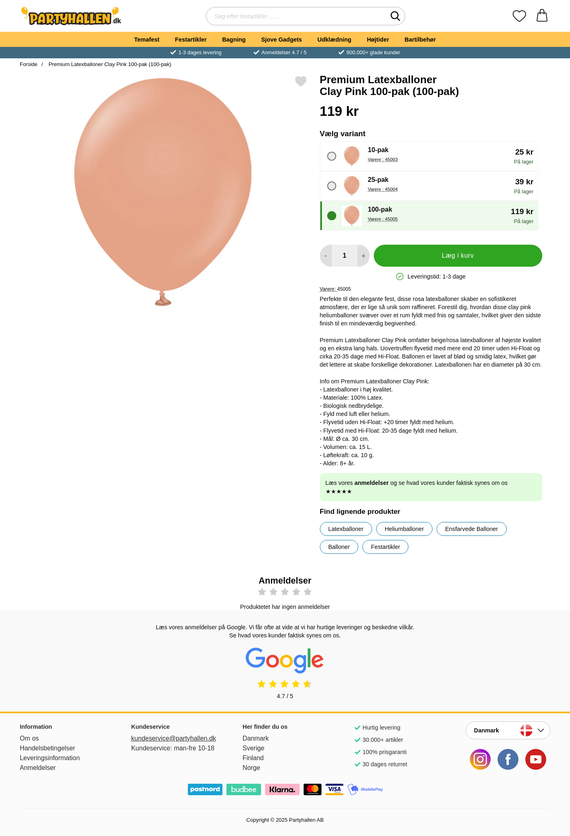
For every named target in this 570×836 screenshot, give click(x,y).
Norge (251, 767)
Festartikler (191, 39)
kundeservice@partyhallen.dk (173, 738)
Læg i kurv (458, 255)
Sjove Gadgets (281, 39)
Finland (253, 757)
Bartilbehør (420, 39)
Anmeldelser (38, 767)
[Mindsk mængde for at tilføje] (326, 256)
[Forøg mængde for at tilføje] (363, 256)
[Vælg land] (508, 730)
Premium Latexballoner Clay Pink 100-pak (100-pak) (109, 64)
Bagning (234, 39)
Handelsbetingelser (47, 748)
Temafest (147, 39)
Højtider (378, 39)
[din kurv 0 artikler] (542, 16)
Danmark (256, 738)
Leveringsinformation (50, 757)
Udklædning (334, 39)
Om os (29, 738)
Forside (29, 64)
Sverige (254, 748)
